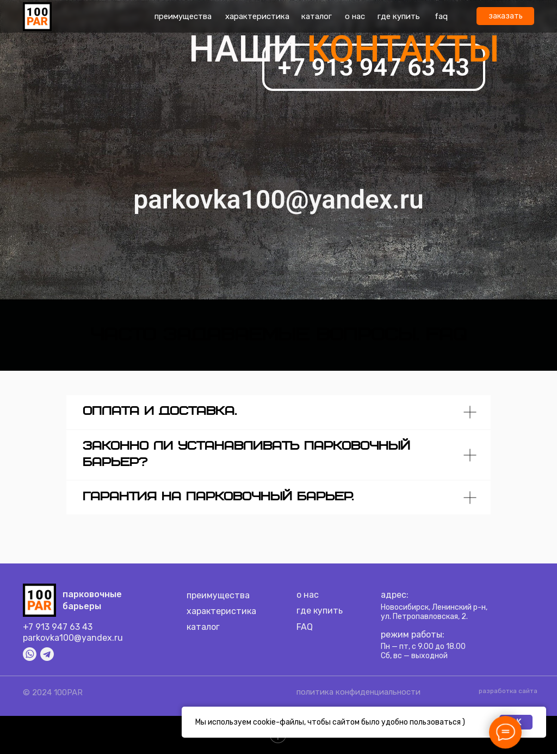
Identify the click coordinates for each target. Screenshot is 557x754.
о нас (355, 16)
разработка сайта (508, 691)
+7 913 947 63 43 (57, 627)
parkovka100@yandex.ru (73, 638)
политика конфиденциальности (358, 692)
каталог (316, 16)
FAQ (304, 627)
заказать (505, 16)
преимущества (183, 16)
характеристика (257, 16)
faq (441, 16)
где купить (398, 16)
